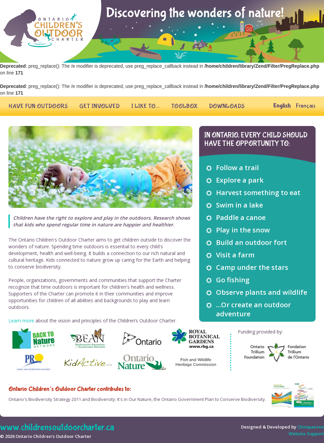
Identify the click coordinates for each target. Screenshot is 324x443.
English (282, 106)
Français (306, 106)
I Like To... (145, 106)
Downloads (227, 106)
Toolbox (184, 106)
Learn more (21, 320)
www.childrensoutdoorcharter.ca (57, 427)
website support (306, 434)
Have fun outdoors (38, 106)
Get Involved (99, 106)
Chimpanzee (310, 427)
